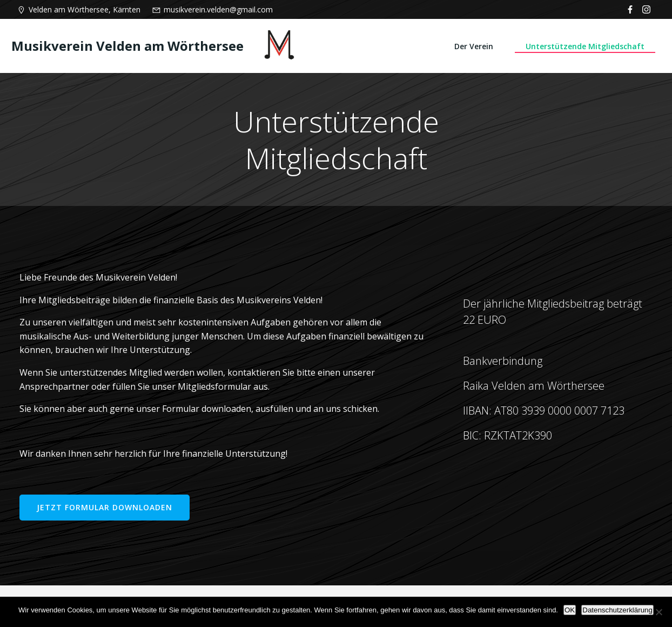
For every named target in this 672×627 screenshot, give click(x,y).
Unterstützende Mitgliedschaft (585, 46)
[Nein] (658, 611)
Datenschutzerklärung (617, 610)
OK (570, 610)
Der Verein (473, 46)
